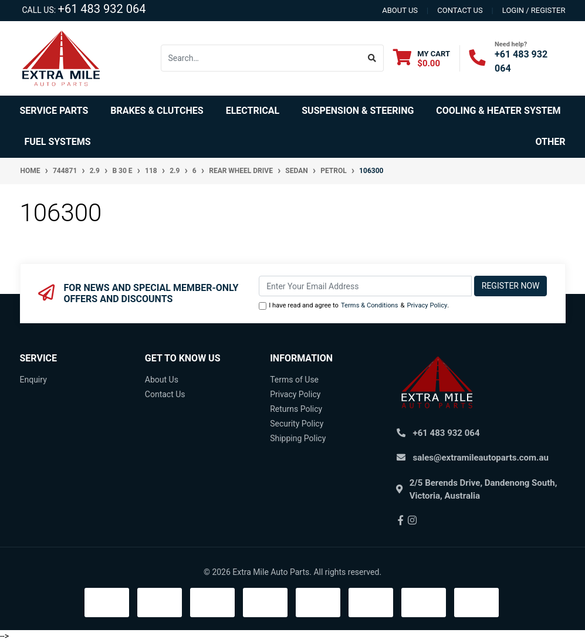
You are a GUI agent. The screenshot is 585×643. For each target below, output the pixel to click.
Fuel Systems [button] (58, 141)
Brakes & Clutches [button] (156, 110)
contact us (459, 10)
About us (400, 10)
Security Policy (296, 423)
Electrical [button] (253, 110)
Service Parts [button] (54, 110)
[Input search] (261, 58)
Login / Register (534, 10)
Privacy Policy (427, 305)
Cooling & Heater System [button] (498, 110)
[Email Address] (365, 286)
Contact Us (165, 394)
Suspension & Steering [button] (358, 110)
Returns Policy (296, 409)
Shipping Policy (298, 438)
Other (551, 141)
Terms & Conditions (369, 305)
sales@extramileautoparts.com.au (481, 457)
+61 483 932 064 (102, 9)
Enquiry (33, 379)
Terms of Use (294, 379)
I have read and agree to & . (354, 306)
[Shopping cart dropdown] (422, 58)
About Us (161, 379)
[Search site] (372, 58)
